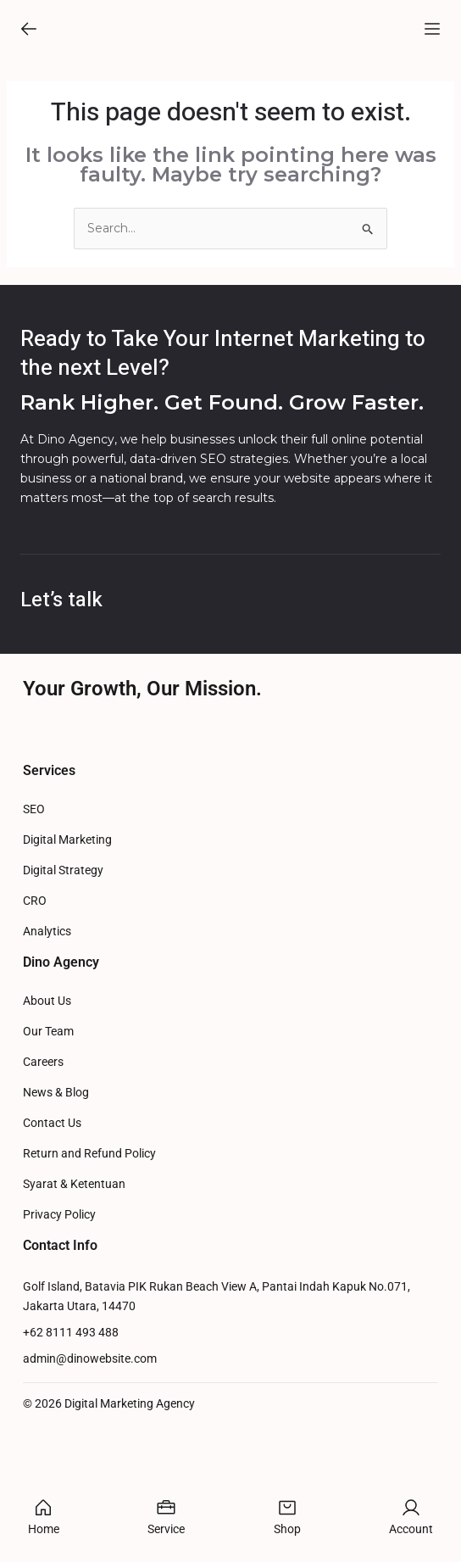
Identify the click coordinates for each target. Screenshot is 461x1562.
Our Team (48, 1151)
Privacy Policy (59, 1334)
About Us (47, 1120)
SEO (34, 929)
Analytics (47, 1051)
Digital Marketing (67, 959)
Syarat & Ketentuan (74, 1304)
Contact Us (52, 1243)
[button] (29, 35)
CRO (35, 1020)
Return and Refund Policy (89, 1273)
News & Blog (56, 1212)
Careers (43, 1181)
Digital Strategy (63, 990)
